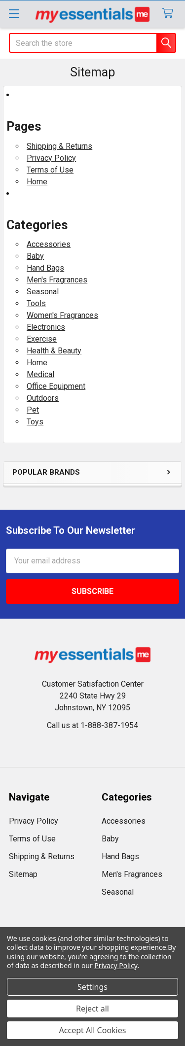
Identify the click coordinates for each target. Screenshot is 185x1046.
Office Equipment (56, 386)
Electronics (46, 327)
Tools (36, 303)
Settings (92, 986)
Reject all (92, 1008)
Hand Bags (45, 268)
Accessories (49, 244)
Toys (35, 421)
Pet (33, 410)
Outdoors (43, 398)
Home (37, 181)
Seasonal (43, 291)
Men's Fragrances (57, 279)
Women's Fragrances (62, 315)
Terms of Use (50, 169)
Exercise (42, 339)
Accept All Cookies (92, 1030)
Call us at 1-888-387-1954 (92, 725)
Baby (35, 256)
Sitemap (23, 874)
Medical (40, 374)
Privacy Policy (51, 158)
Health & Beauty (54, 350)
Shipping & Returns (59, 146)
